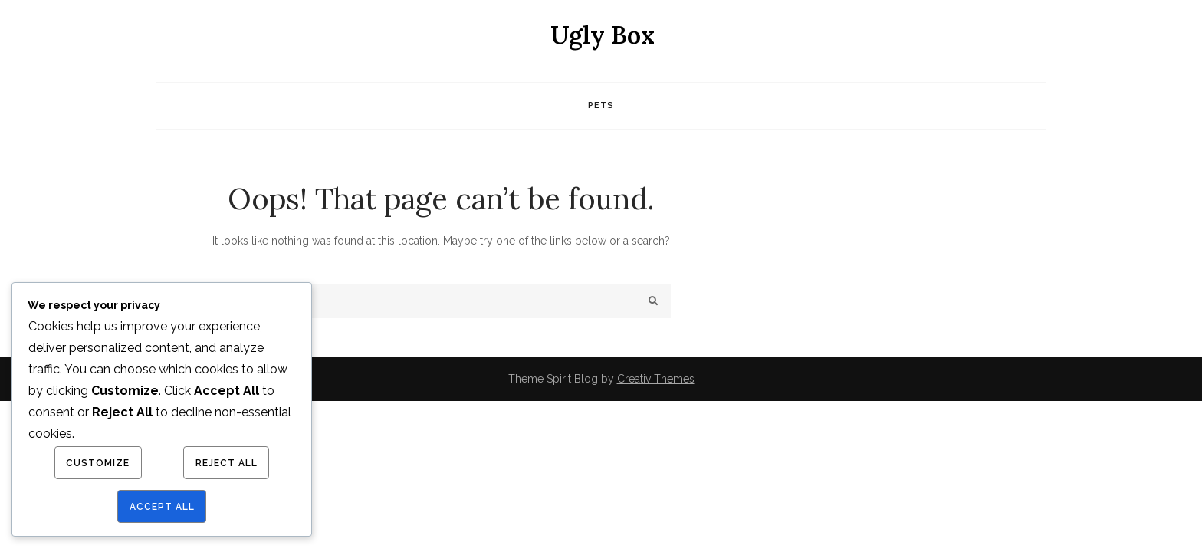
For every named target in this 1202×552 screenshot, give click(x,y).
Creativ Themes (656, 379)
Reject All (226, 463)
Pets (601, 105)
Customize (98, 463)
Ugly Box (602, 35)
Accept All (162, 506)
